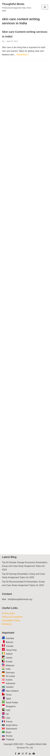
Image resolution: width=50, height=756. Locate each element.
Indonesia (10, 683)
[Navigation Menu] (45, 7)
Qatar (8, 698)
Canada (9, 646)
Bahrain (9, 642)
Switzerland (11, 729)
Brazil (8, 732)
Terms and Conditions (12, 617)
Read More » (23, 54)
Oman (9, 695)
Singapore (11, 706)
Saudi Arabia (12, 702)
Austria (9, 680)
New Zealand (12, 691)
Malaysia (10, 665)
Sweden (10, 687)
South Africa (11, 725)
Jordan (9, 658)
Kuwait (9, 661)
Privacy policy (8, 613)
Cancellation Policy (11, 620)
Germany (10, 672)
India (8, 669)
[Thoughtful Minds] (16, 7)
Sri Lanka (10, 676)
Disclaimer (7, 624)
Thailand (10, 739)
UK (7, 714)
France (9, 721)
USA (8, 718)
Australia (10, 638)
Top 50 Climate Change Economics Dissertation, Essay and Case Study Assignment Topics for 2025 (25, 566)
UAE (8, 710)
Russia (9, 736)
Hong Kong (11, 650)
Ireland (9, 654)
